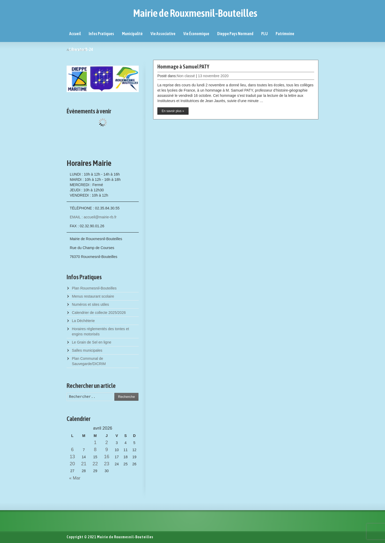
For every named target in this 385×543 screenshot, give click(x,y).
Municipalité (132, 33)
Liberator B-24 (81, 49)
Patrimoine (285, 33)
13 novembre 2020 (213, 76)
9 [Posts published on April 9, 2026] (106, 449)
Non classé (186, 76)
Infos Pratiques (101, 33)
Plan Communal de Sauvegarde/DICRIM (89, 361)
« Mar (74, 478)
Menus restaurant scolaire (93, 296)
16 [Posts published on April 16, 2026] (106, 456)
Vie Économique (196, 33)
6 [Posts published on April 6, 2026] (72, 449)
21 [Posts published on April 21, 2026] (83, 463)
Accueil (75, 33)
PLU (264, 33)
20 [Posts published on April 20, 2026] (72, 463)
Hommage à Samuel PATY (183, 67)
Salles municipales (87, 350)
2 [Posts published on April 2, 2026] (106, 442)
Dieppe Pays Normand (235, 33)
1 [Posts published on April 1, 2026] (95, 442)
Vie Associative (163, 33)
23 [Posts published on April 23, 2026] (106, 463)
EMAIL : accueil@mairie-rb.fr (93, 217)
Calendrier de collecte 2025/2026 (99, 312)
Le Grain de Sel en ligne (91, 342)
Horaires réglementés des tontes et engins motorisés (100, 331)
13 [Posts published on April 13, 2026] (72, 456)
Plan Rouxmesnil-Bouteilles (94, 288)
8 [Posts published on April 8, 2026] (95, 449)
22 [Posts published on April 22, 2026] (95, 463)
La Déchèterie (83, 321)
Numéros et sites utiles (90, 304)
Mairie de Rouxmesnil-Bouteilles (195, 13)
